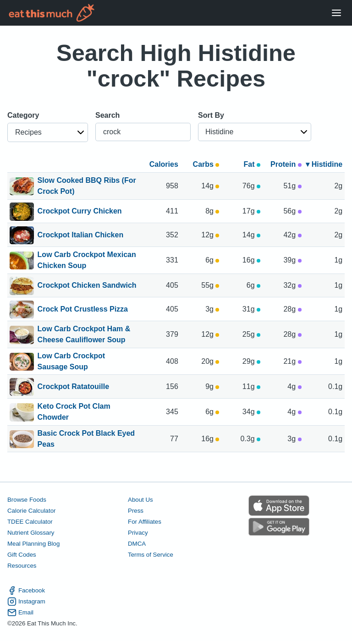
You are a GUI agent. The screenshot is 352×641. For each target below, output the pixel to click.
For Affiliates (144, 521)
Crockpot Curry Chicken (80, 212)
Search (107, 115)
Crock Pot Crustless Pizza (83, 310)
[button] (47, 132)
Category (23, 115)
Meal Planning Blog (33, 543)
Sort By (211, 115)
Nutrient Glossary (30, 532)
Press (135, 510)
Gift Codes (21, 554)
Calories (163, 164)
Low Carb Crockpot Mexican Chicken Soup (87, 260)
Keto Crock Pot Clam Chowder (74, 412)
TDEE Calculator (30, 521)
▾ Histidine (324, 164)
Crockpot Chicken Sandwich (87, 286)
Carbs (206, 164)
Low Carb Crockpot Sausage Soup (71, 361)
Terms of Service (150, 554)
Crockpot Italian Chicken (81, 235)
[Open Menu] (336, 13)
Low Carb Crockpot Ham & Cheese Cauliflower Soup (84, 334)
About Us (140, 499)
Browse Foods (26, 499)
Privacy (138, 532)
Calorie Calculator (31, 510)
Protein (286, 164)
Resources (21, 565)
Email (20, 612)
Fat (252, 164)
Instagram (26, 601)
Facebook (26, 590)
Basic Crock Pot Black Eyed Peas (86, 439)
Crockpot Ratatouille (73, 387)
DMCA (137, 543)
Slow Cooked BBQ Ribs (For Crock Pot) (87, 186)
